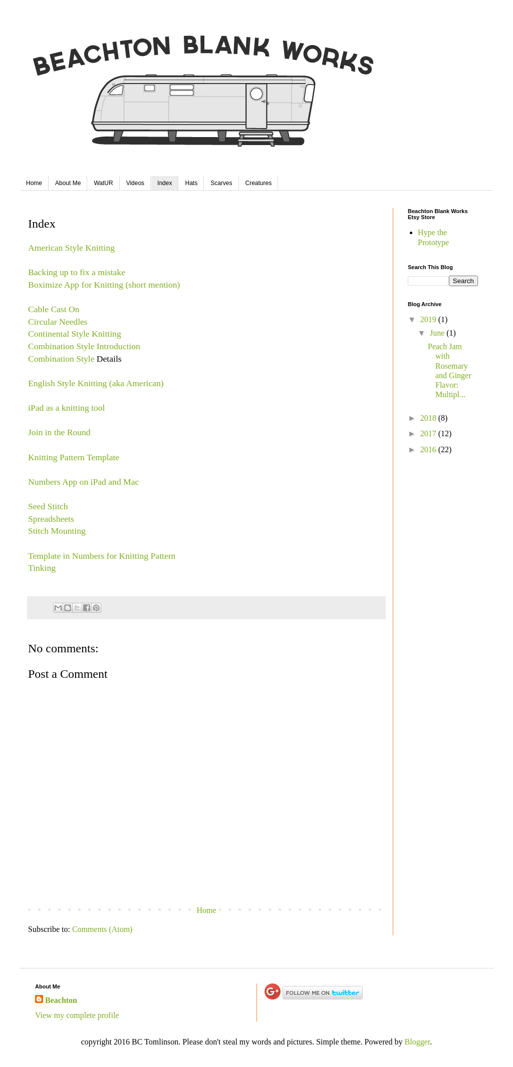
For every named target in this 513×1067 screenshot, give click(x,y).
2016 (429, 449)
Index (164, 183)
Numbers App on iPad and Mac (83, 482)
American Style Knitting (71, 248)
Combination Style (61, 359)
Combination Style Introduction (84, 346)
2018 (429, 418)
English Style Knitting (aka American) (96, 383)
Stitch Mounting (57, 531)
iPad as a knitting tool (66, 408)
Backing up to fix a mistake (76, 272)
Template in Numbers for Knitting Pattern (101, 556)
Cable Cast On (54, 309)
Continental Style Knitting (74, 334)
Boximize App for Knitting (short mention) (104, 285)
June (438, 333)
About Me (68, 183)
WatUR (103, 183)
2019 (429, 319)
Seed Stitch (48, 506)
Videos (135, 183)
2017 (429, 433)
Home (34, 183)
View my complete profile (77, 1015)
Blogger (417, 1041)
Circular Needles (58, 322)
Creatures (258, 183)
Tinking (42, 568)
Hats (191, 183)
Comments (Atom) (102, 929)
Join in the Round (59, 432)
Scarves (221, 183)
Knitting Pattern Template (73, 457)
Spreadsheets (51, 519)
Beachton (61, 1000)
